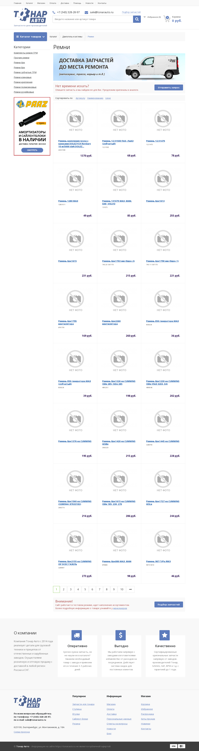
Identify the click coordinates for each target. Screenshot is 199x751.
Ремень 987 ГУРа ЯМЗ (158, 561)
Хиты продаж (148, 718)
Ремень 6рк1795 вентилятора (67, 322)
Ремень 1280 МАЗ (68, 201)
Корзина (145, 704)
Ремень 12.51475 (155, 140)
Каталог (30, 3)
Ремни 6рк (19, 62)
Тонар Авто (22, 746)
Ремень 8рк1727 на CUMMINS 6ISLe (162, 503)
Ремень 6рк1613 (155, 201)
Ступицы (77, 709)
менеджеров (120, 608)
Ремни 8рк (19, 67)
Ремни (91, 36)
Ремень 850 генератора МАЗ (162, 321)
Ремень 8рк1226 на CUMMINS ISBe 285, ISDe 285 (118, 382)
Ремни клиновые (23, 77)
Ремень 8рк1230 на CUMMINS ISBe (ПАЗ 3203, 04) (162, 382)
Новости (92, 3)
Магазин (42, 3)
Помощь (80, 3)
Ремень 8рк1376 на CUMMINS (74, 441)
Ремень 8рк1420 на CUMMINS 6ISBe (118, 443)
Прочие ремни (21, 57)
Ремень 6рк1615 (67, 261)
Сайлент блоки (80, 718)
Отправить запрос (169, 87)
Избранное (152, 17)
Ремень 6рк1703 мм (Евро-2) (118, 261)
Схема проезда (22, 731)
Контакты (105, 3)
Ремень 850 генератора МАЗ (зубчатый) (74, 382)
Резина (76, 723)
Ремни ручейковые (24, 92)
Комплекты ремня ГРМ (26, 52)
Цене (109, 98)
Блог (109, 733)
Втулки (76, 713)
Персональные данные (119, 718)
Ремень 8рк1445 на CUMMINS (162, 441)
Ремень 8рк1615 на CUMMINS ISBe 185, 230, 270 (118, 503)
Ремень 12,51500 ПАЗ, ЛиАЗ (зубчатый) (117, 142)
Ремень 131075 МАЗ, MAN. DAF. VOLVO (117, 202)
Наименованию (95, 98)
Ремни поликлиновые (25, 87)
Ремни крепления (23, 82)
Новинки (145, 723)
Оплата (54, 3)
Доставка (67, 3)
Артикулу (80, 98)
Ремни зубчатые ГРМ (25, 72)
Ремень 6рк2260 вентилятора (111, 322)
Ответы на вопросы (117, 723)
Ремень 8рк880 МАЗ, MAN (116, 561)
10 (121, 589)
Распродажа (147, 713)
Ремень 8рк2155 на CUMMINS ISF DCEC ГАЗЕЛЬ (74, 563)
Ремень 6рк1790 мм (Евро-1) (162, 261)
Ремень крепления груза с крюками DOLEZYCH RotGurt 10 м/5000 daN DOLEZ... (74, 143)
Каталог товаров (29, 36)
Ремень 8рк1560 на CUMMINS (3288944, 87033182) (74, 503)
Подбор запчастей (131, 12)
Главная (17, 3)
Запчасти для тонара (83, 704)
